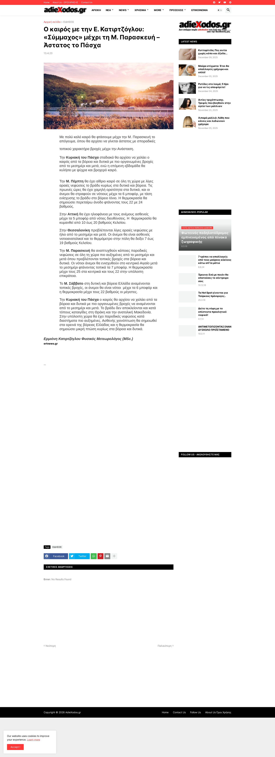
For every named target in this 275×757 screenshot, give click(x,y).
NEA (108, 10)
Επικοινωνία (199, 10)
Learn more (33, 739)
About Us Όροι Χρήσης (218, 712)
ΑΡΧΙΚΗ (96, 10)
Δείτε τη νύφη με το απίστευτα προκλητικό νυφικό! (212, 311)
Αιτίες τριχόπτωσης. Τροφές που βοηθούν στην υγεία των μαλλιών (214, 102)
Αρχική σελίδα (52, 22)
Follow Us (195, 712)
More (157, 10)
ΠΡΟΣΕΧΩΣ (176, 10)
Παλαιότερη (165, 645)
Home (46, 2)
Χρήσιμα (140, 10)
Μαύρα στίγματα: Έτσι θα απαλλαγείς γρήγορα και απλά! (213, 69)
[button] (220, 10)
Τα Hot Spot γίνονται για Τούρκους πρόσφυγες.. (213, 294)
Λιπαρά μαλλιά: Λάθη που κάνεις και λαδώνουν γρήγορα (213, 121)
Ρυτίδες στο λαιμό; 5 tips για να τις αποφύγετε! (213, 85)
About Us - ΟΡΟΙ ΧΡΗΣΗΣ (65, 2)
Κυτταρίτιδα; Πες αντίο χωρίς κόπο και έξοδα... (212, 52)
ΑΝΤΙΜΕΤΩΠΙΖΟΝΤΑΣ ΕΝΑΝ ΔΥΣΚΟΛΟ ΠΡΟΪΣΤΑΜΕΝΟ (214, 328)
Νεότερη (51, 645)
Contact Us (86, 2)
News (122, 10)
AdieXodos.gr (73, 712)
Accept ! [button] (15, 746)
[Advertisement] (108, 354)
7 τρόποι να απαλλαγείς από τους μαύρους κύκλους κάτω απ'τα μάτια (214, 259)
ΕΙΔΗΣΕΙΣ (68, 22)
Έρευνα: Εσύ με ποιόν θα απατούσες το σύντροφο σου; (213, 277)
